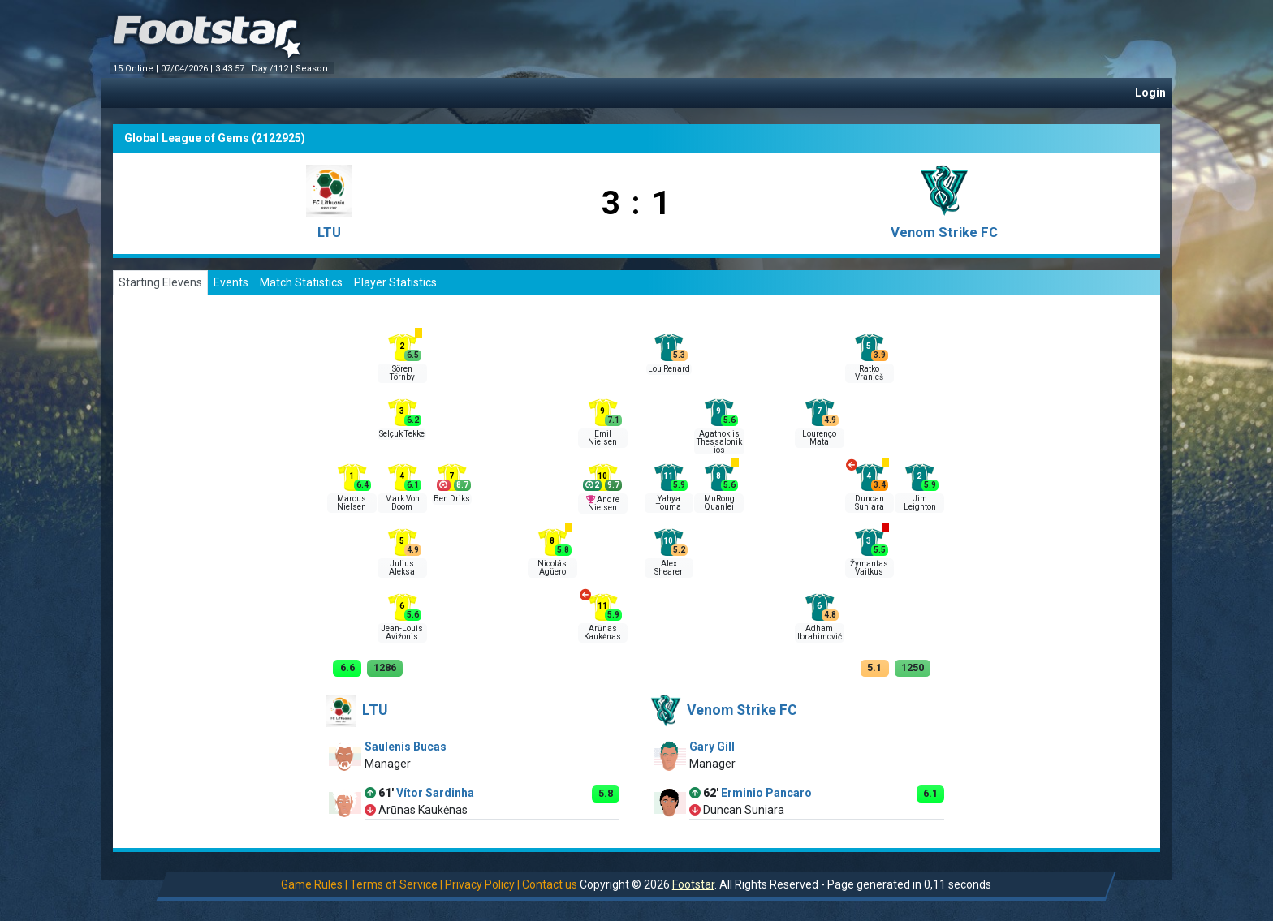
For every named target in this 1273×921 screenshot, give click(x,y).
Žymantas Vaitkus (869, 567)
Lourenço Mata (819, 437)
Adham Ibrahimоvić (819, 632)
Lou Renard (669, 368)
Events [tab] (231, 282)
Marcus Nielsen (351, 502)
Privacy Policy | (482, 884)
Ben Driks (452, 498)
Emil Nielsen (602, 437)
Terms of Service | (396, 884)
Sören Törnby (402, 372)
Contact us (549, 884)
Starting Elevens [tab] (160, 282)
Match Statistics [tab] (301, 282)
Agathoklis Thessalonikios (719, 441)
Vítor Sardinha (435, 792)
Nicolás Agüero (552, 567)
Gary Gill (712, 746)
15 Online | (137, 68)
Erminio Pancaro (766, 792)
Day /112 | (274, 68)
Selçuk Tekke (402, 433)
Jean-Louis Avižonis (402, 632)
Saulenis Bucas (406, 746)
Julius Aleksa (402, 567)
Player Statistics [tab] (395, 282)
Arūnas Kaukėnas (602, 632)
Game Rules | (314, 884)
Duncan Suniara (869, 502)
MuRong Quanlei (719, 502)
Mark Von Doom (402, 502)
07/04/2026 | (188, 68)
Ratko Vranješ (869, 372)
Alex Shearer (668, 567)
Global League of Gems (186, 137)
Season (313, 68)
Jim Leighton (920, 502)
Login (1150, 92)
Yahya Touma (668, 502)
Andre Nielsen (603, 503)
